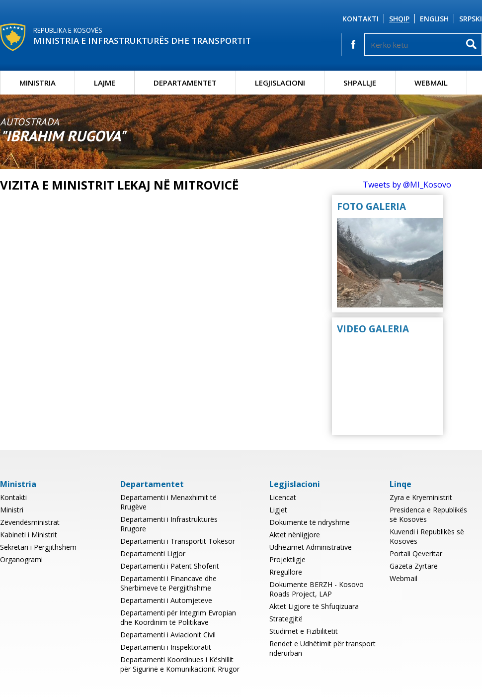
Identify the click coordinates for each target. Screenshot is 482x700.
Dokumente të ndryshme (309, 522)
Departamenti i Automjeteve (166, 600)
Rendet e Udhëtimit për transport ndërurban (322, 648)
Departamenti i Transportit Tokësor (177, 541)
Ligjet (278, 509)
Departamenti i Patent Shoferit (169, 566)
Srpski (470, 18)
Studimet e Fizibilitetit (303, 631)
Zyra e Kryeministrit (421, 497)
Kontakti (360, 18)
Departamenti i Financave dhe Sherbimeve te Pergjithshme (168, 583)
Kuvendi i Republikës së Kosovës (427, 536)
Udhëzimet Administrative (310, 547)
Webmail (431, 83)
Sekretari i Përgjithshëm (38, 547)
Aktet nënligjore (294, 534)
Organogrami (21, 559)
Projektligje (287, 559)
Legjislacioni (280, 83)
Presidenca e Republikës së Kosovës (428, 514)
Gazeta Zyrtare (414, 566)
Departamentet (185, 83)
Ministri (11, 509)
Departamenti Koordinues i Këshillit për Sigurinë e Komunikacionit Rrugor (180, 664)
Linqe (400, 484)
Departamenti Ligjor (152, 553)
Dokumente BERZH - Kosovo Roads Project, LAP (316, 589)
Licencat (282, 497)
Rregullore (285, 572)
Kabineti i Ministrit (28, 534)
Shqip (399, 18)
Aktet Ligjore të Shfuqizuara (314, 606)
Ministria (37, 83)
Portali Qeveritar (416, 553)
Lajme (104, 83)
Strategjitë (286, 618)
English (434, 18)
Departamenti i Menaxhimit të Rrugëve (168, 502)
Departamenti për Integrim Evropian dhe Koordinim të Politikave (178, 617)
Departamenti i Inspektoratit (165, 647)
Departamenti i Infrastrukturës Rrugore (169, 523)
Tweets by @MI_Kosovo (407, 184)
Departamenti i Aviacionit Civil (168, 634)
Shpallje (359, 83)
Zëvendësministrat (30, 522)
